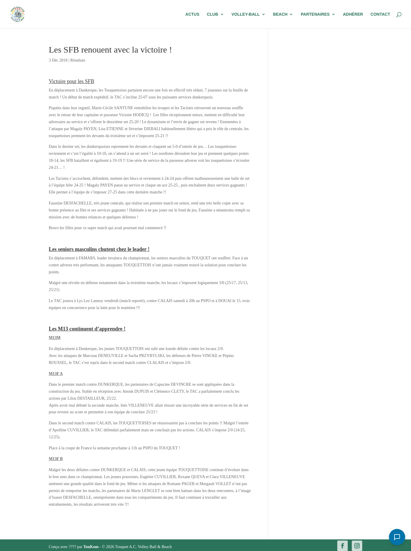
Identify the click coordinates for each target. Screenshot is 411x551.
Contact (380, 14)
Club (212, 14)
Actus (192, 14)
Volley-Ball (245, 14)
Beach (280, 14)
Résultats (77, 60)
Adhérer (353, 14)
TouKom (91, 547)
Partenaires (315, 14)
